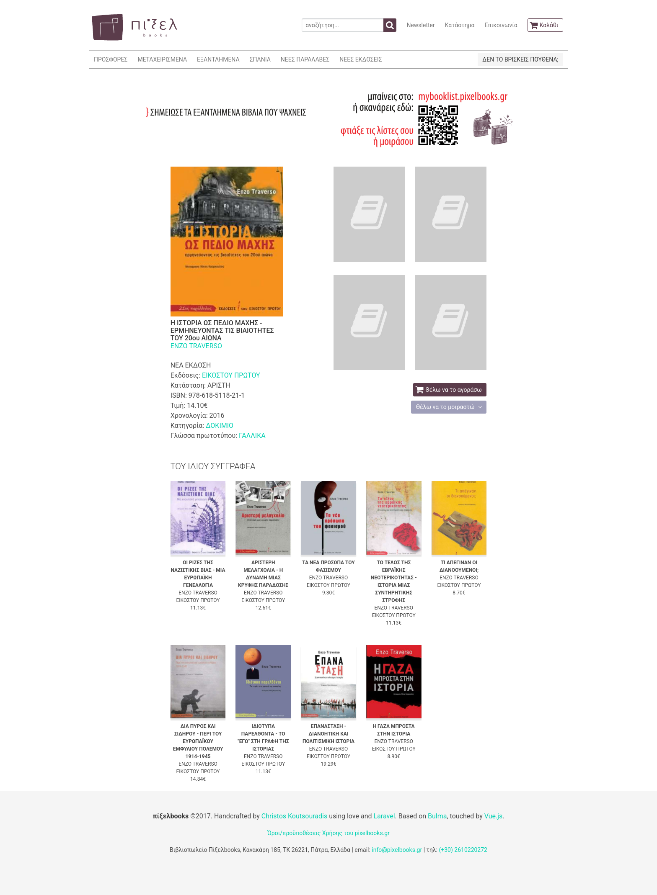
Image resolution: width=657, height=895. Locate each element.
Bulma (437, 816)
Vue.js (493, 816)
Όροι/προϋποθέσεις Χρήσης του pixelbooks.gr (328, 833)
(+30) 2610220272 (463, 849)
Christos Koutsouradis (294, 816)
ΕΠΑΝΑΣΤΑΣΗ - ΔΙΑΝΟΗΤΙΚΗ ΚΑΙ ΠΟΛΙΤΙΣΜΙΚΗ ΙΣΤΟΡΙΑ (328, 733)
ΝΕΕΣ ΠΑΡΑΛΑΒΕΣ (305, 59)
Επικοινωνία (500, 25)
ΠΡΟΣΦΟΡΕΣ (110, 59)
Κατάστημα (460, 25)
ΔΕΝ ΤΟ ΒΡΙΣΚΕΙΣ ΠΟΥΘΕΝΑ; (520, 59)
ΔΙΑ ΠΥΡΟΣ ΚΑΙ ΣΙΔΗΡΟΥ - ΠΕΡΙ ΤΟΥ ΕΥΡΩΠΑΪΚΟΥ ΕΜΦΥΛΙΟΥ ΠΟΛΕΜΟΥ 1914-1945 (198, 741)
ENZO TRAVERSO (196, 346)
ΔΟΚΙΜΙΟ (219, 425)
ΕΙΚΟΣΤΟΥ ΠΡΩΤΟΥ (231, 375)
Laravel (384, 816)
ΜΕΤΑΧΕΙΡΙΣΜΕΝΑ (162, 59)
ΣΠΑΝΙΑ (260, 59)
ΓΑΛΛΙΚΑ (252, 436)
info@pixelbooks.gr (397, 849)
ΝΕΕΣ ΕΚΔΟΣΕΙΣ (360, 59)
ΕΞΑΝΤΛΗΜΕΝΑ (218, 59)
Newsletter (420, 25)
